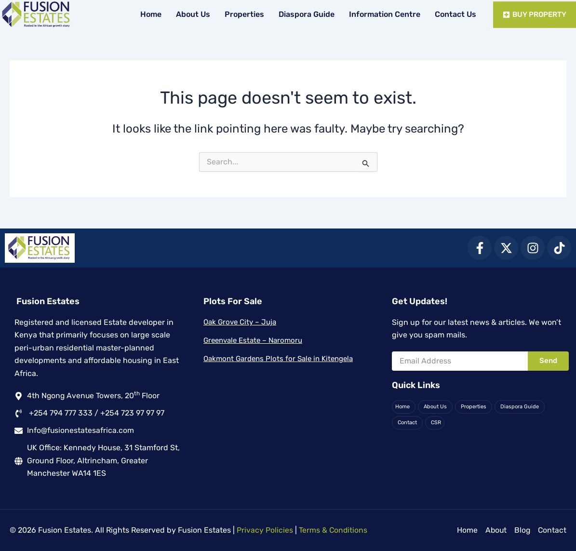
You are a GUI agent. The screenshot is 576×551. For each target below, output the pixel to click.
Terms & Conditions (333, 530)
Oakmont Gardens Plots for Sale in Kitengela (278, 358)
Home (149, 14)
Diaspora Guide (305, 14)
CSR (436, 422)
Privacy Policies (265, 530)
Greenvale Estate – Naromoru (252, 340)
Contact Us (453, 14)
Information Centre (382, 14)
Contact (407, 422)
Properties (242, 14)
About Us (191, 14)
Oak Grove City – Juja (239, 322)
